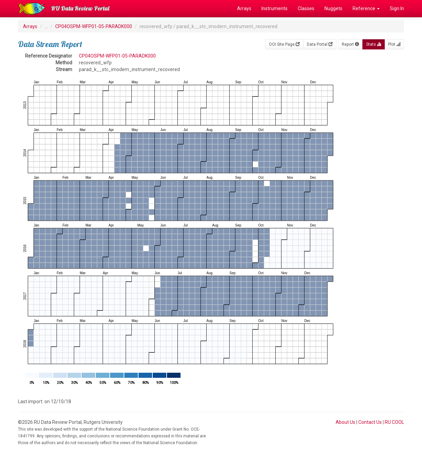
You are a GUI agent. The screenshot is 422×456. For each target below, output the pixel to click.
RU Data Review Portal (80, 8)
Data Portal (320, 44)
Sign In (397, 8)
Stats (373, 44)
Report (350, 44)
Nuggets (333, 8)
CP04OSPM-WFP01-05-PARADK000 (93, 26)
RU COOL (394, 422)
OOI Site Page (284, 44)
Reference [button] (366, 8)
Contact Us (370, 422)
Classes (306, 8)
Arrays (244, 8)
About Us (345, 422)
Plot (394, 44)
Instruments (274, 8)
